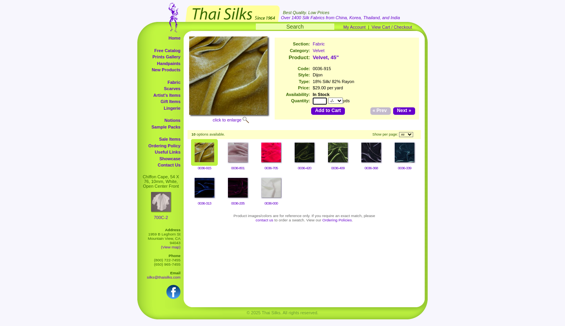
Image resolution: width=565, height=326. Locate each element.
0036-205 (237, 203)
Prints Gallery (166, 56)
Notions (172, 120)
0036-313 (204, 203)
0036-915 (204, 168)
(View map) (170, 247)
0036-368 (371, 168)
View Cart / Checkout (392, 27)
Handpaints (168, 63)
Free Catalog (167, 50)
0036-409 (337, 168)
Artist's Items (166, 95)
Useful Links (167, 152)
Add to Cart (328, 110)
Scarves (172, 88)
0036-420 (304, 168)
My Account (354, 27)
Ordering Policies (337, 220)
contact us (264, 220)
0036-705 (271, 168)
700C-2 (161, 217)
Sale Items (169, 139)
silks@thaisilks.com (163, 277)
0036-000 (271, 203)
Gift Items (170, 101)
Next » (404, 110)
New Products (166, 69)
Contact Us (169, 165)
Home (174, 38)
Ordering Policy (164, 145)
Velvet (318, 50)
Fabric (174, 82)
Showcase (169, 158)
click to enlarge (227, 120)
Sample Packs (165, 127)
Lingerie (172, 108)
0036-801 (237, 168)
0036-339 (404, 168)
